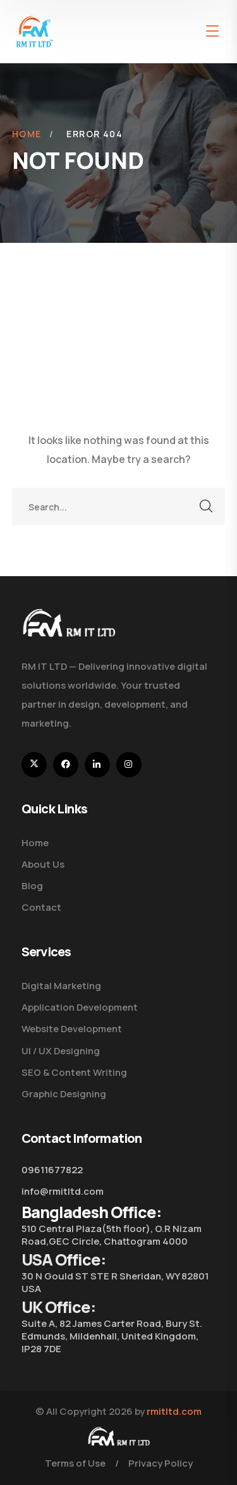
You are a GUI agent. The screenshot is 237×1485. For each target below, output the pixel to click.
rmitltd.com (174, 1411)
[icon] (34, 764)
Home (27, 134)
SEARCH (206, 506)
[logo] (35, 30)
